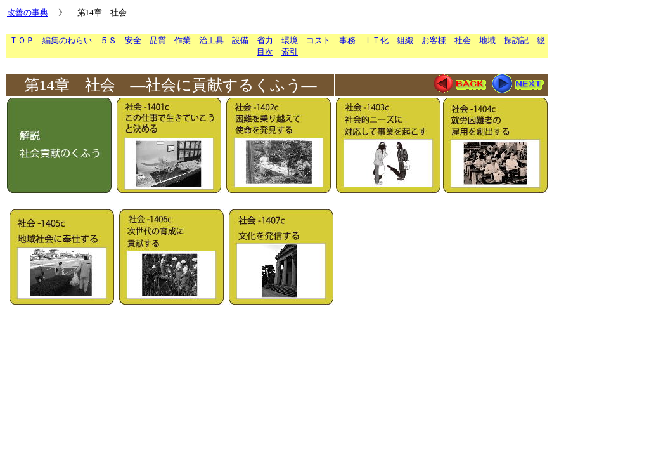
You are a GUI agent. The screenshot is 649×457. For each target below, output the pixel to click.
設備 (240, 40)
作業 (182, 40)
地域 (487, 40)
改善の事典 (27, 12)
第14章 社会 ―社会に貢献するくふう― (170, 85)
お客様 (433, 40)
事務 (347, 40)
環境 (289, 40)
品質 (158, 40)
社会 (462, 40)
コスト (318, 40)
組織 (405, 40)
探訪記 (516, 40)
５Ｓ (108, 40)
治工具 (211, 40)
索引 (289, 51)
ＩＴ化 (376, 40)
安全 (133, 40)
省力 (265, 40)
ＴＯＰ (22, 40)
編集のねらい (67, 40)
